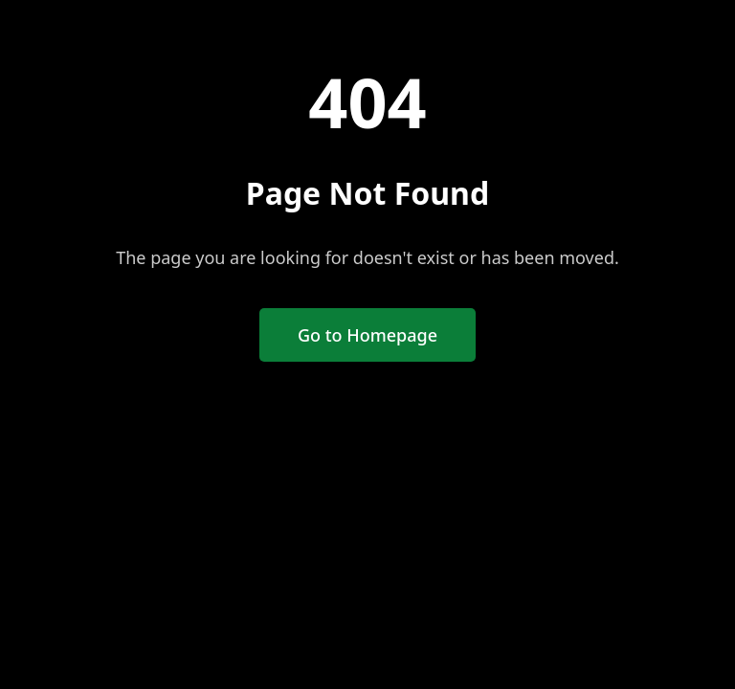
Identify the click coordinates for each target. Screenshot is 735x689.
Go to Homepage (367, 334)
